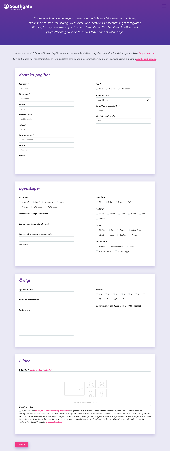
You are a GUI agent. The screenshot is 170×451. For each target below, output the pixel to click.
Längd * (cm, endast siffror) (108, 106)
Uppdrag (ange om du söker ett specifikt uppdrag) (118, 305)
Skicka (22, 445)
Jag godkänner (28, 410)
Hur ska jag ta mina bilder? (40, 370)
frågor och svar (147, 53)
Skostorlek (24, 244)
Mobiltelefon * (25, 114)
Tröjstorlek (23, 197)
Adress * (22, 125)
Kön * (98, 83)
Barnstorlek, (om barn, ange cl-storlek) (36, 234)
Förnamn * (23, 83)
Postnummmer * (26, 135)
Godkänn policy (26, 407)
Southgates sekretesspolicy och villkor (52, 410)
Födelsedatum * (103, 95)
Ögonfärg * (101, 197)
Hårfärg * (100, 208)
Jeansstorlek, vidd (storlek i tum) (33, 213)
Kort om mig (24, 310)
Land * (22, 155)
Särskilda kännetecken (29, 299)
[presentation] (85, 388)
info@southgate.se (54, 422)
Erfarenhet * (101, 241)
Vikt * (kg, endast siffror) (106, 116)
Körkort (99, 289)
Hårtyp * (99, 225)
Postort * (23, 145)
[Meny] (164, 6)
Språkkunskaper (26, 289)
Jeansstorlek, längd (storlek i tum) (34, 224)
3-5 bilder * (24, 370)
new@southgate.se (146, 58)
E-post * (22, 104)
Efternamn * (24, 94)
